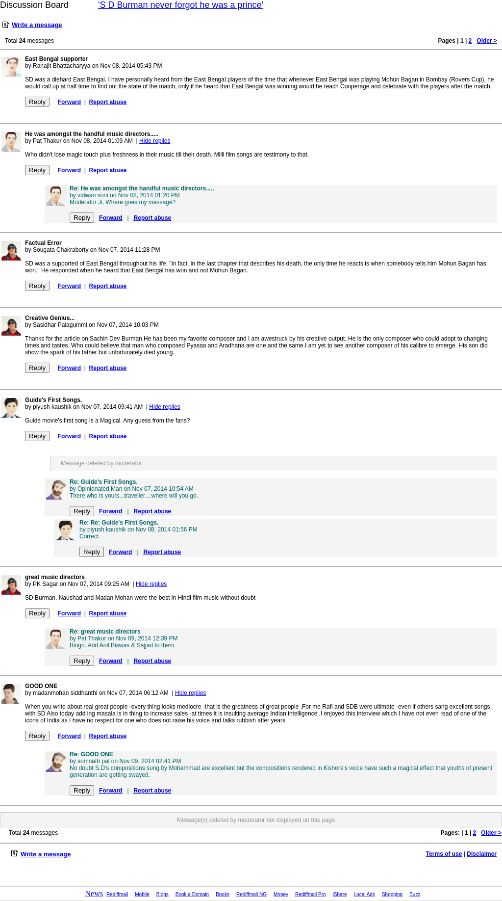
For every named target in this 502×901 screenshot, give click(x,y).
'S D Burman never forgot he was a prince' (180, 5)
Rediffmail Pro (310, 894)
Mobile (142, 894)
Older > (487, 40)
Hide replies (154, 140)
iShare (340, 894)
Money (281, 894)
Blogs (162, 894)
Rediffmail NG (251, 894)
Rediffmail (117, 894)
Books (222, 894)
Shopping (392, 894)
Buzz (414, 894)
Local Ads (364, 894)
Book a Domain (192, 894)
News (94, 893)
